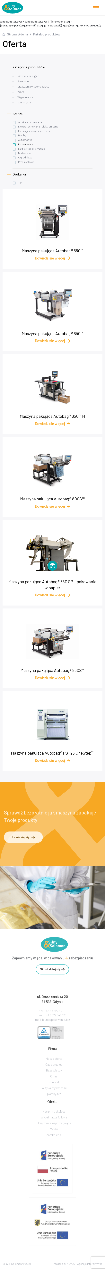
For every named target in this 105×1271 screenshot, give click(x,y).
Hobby (22, 135)
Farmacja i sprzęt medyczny (34, 131)
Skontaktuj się (23, 839)
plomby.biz (54, 1102)
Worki (20, 92)
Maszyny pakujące (28, 76)
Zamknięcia (24, 102)
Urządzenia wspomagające (33, 87)
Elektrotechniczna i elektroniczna (38, 127)
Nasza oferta (54, 1067)
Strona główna (17, 34)
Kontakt (54, 1090)
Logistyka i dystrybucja (31, 149)
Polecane (23, 81)
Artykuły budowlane (30, 122)
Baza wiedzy (54, 1078)
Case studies (53, 1072)
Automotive (25, 140)
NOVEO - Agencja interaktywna (84, 1266)
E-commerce (25, 144)
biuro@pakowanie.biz (56, 1027)
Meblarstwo (25, 153)
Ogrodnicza (25, 157)
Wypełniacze (25, 97)
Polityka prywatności (53, 1096)
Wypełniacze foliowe (54, 1123)
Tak (20, 183)
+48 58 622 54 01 (55, 1019)
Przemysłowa (26, 162)
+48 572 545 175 (56, 1023)
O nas (53, 1084)
